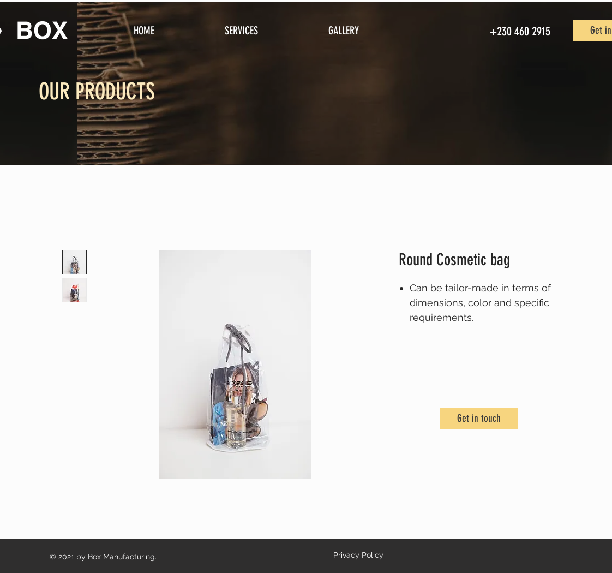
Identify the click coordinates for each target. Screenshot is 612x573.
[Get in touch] (479, 418)
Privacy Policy (358, 555)
